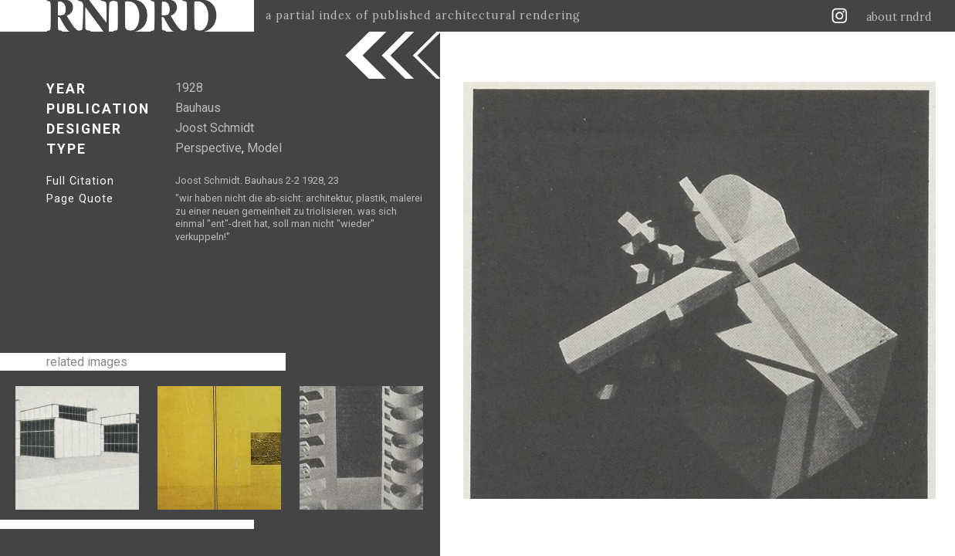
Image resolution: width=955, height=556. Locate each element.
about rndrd (899, 17)
